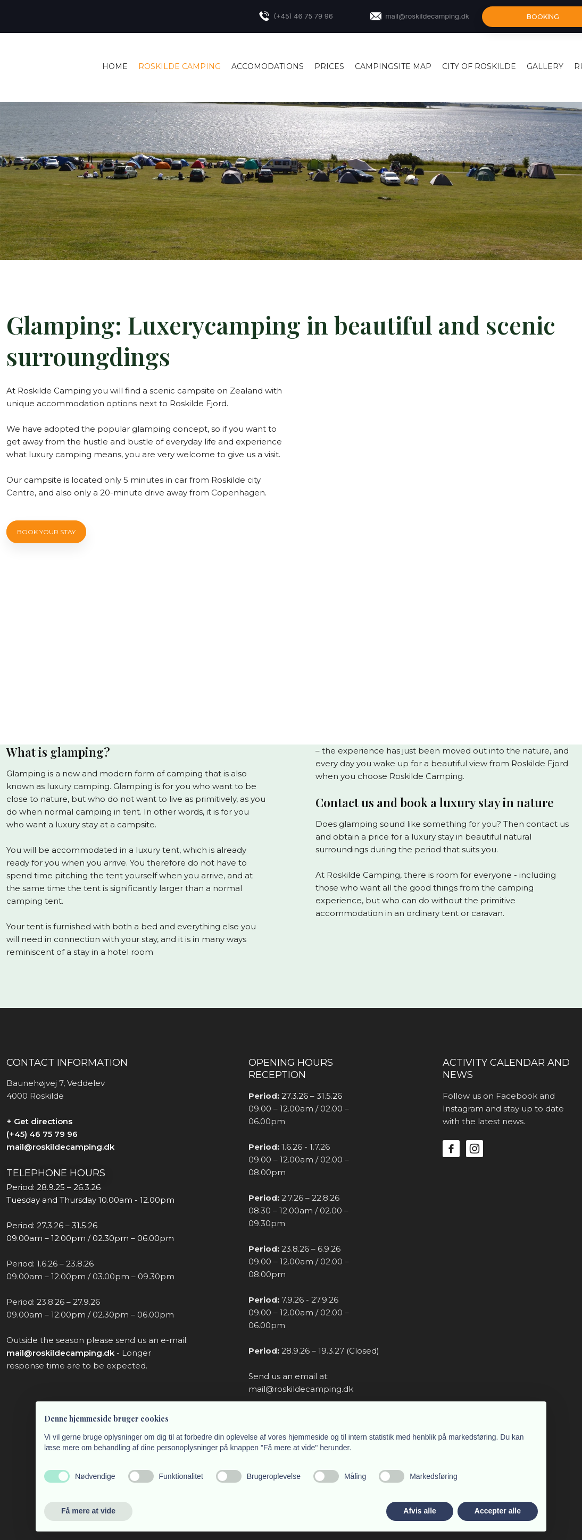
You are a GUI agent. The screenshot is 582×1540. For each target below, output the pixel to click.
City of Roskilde (479, 66)
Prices (329, 66)
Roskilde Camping (179, 66)
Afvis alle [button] (419, 1511)
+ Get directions (39, 1121)
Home (115, 66)
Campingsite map (393, 66)
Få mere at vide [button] (88, 1511)
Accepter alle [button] (498, 1511)
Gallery (545, 66)
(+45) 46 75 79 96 (42, 1134)
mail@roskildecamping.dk (60, 1147)
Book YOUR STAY (46, 532)
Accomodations (267, 66)
